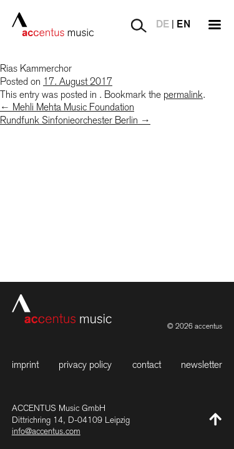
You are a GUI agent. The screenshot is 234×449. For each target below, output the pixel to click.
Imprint (25, 364)
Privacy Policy (85, 364)
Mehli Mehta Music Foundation (67, 107)
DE (162, 25)
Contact (146, 364)
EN (183, 25)
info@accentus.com (46, 431)
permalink (183, 94)
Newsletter (201, 364)
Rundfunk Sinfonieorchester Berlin (75, 120)
